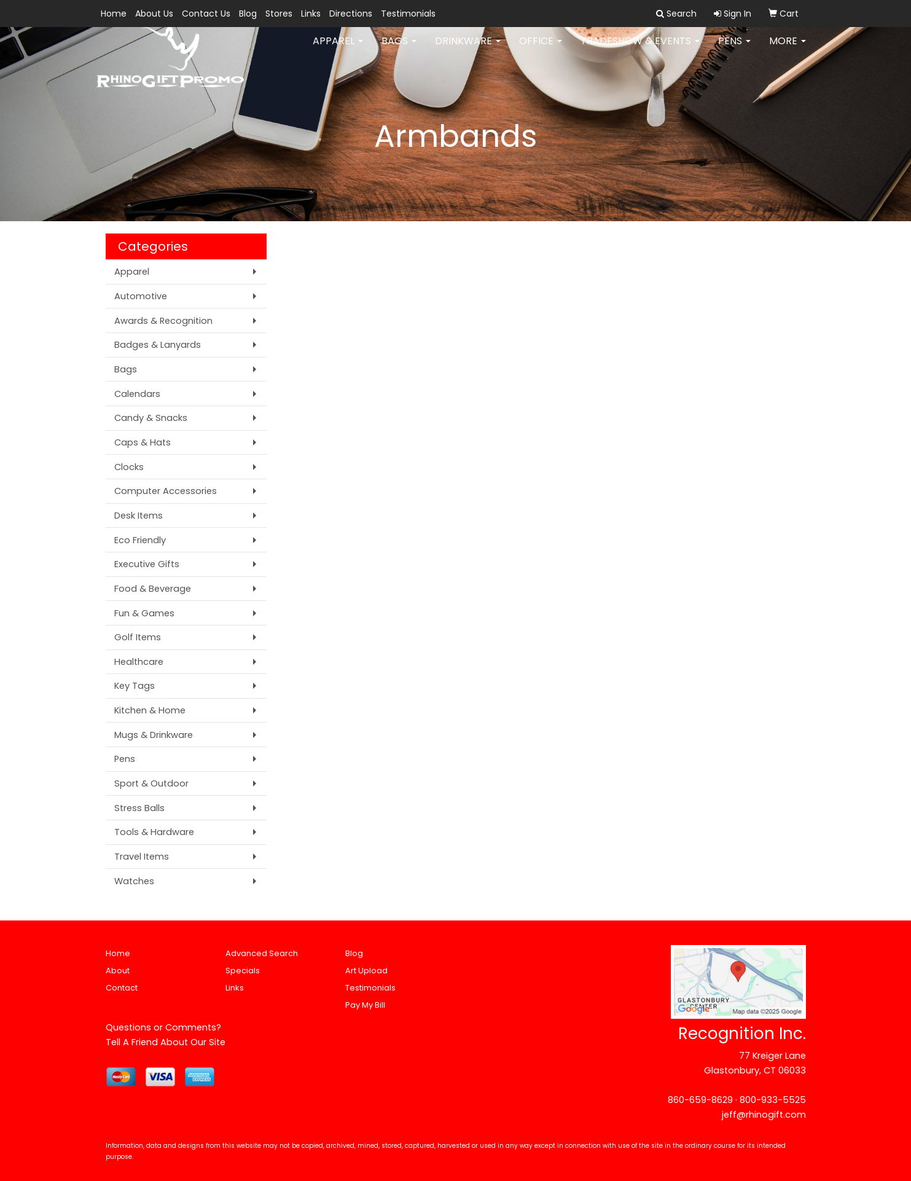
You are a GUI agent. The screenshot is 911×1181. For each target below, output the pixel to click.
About (118, 970)
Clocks (129, 467)
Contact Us (206, 13)
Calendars (137, 394)
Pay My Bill (365, 1005)
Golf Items (137, 637)
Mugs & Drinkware (153, 735)
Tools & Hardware (154, 832)
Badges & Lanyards (157, 345)
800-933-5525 (773, 1100)
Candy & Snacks (150, 418)
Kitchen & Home (150, 710)
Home (114, 13)
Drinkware (468, 49)
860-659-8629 (700, 1100)
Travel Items (141, 856)
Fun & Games (144, 613)
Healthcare (138, 662)
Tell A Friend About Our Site (165, 1042)
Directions (350, 13)
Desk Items (138, 515)
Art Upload (366, 970)
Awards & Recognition (163, 321)
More (787, 49)
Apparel (338, 49)
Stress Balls (139, 808)
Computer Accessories (165, 491)
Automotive (140, 296)
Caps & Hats (142, 442)
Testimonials (408, 13)
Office (540, 49)
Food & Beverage (152, 589)
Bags (398, 49)
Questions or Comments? (163, 1027)
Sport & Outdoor (151, 783)
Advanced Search (261, 953)
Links (311, 13)
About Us (154, 13)
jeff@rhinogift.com (764, 1114)
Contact (122, 988)
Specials (242, 970)
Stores (278, 13)
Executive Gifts (146, 564)
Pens (734, 49)
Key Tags (134, 686)
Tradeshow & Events (640, 49)
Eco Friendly (140, 540)
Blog (248, 13)
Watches (134, 881)
